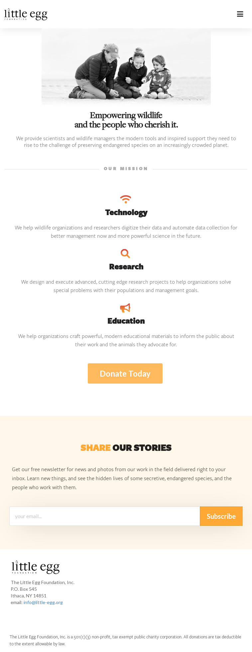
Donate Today (125, 373)
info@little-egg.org (43, 602)
